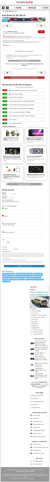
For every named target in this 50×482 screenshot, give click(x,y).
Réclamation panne (38, 273)
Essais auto (36, 418)
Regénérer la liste (24, 184)
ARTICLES (32, 8)
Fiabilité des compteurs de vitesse (36, 174)
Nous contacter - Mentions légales (25, 471)
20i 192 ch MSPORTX (14, 123)
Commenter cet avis (24, 60)
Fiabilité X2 (35, 323)
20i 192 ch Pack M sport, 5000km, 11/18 (18, 112)
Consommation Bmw (38, 401)
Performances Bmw (37, 395)
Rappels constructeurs (39, 436)
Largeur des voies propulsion (9, 273)
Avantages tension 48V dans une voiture (23, 275)
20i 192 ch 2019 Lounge (14, 97)
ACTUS (45, 8)
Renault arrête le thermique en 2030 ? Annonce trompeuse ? (35, 138)
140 (37, 330)
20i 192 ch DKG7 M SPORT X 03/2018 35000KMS (20, 101)
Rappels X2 (35, 325)
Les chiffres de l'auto (38, 453)
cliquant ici (37, 478)
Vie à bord (35, 319)
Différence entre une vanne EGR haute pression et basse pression (11, 157)
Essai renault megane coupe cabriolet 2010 (34, 279)
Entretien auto (37, 444)
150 (37, 334)
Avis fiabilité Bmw (38, 461)
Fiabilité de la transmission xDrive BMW (40, 370)
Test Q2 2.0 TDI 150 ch (36, 277)
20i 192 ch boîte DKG (15, 94)
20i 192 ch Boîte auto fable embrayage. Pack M (20, 105)
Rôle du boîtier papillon (20, 277)
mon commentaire (24, 266)
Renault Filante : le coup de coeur (40, 353)
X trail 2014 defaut (13, 279)
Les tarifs (34, 321)
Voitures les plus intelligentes (34, 156)
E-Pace (28, 277)
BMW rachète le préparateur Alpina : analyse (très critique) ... (41, 359)
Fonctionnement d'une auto (40, 447)
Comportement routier (38, 317)
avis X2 (34, 313)
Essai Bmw (35, 398)
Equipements (35, 327)
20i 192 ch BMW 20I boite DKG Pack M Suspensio (22, 90)
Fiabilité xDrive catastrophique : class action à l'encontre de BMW (41, 376)
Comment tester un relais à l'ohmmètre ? (24, 273)
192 (37, 332)
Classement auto (37, 421)
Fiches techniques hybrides (8, 277)
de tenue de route (33, 38)
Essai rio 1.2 (21, 279)
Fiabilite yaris (5, 279)
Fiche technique (36, 311)
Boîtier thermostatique (37, 275)
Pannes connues (37, 433)
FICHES (18, 8)
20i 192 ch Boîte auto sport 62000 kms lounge (20, 108)
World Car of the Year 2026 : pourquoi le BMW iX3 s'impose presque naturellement (41, 343)
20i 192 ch (11, 119)
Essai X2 (34, 309)
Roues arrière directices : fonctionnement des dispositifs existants (11, 176)
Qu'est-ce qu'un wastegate (8, 275)
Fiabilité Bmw (36, 407)
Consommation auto (38, 424)
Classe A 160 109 (6, 281)
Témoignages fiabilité (39, 430)
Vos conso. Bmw (37, 464)
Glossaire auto (37, 450)
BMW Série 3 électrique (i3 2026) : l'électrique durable (41, 349)
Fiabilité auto (36, 427)
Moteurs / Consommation (39, 315)
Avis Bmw (34, 404)
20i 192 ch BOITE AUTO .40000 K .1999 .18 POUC (20, 116)
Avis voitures (36, 415)
